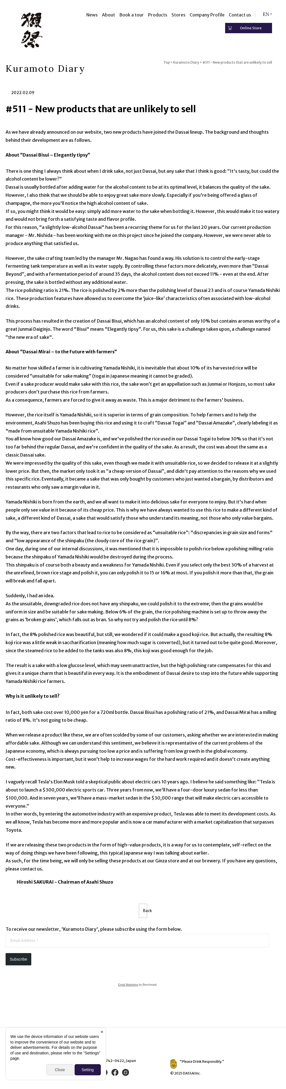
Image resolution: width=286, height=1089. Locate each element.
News (92, 15)
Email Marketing (128, 986)
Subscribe (18, 961)
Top (166, 62)
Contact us (240, 15)
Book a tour (131, 15)
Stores (178, 15)
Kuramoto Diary (186, 62)
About (108, 15)
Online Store (251, 28)
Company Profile (207, 15)
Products (157, 15)
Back (143, 912)
